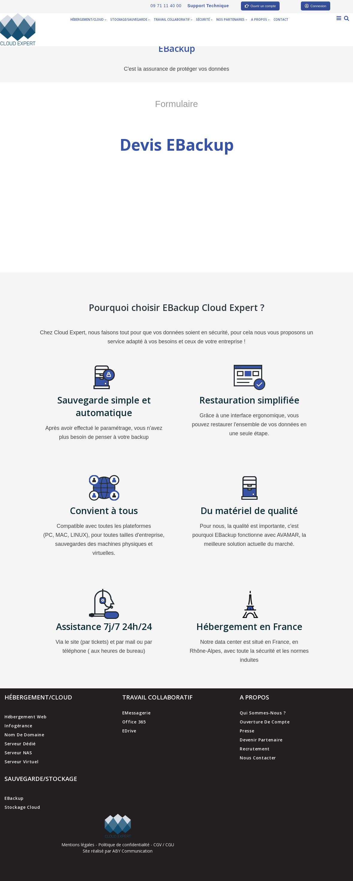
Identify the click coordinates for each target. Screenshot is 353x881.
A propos (260, 19)
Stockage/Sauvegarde (130, 19)
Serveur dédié (20, 743)
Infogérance (18, 726)
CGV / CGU (163, 844)
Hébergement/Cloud (88, 19)
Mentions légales (77, 844)
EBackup (14, 798)
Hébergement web (25, 717)
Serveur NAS (18, 752)
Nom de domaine (24, 735)
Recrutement (255, 749)
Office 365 (134, 722)
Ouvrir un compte (260, 6)
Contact (281, 19)
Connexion (315, 6)
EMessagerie (136, 713)
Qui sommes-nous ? (263, 713)
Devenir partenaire (261, 740)
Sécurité (204, 19)
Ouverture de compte (264, 722)
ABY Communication (132, 851)
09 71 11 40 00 (165, 5)
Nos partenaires (231, 19)
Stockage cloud (22, 807)
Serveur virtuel (21, 761)
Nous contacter (258, 758)
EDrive (129, 731)
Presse (247, 731)
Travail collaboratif (173, 19)
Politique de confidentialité (124, 844)
